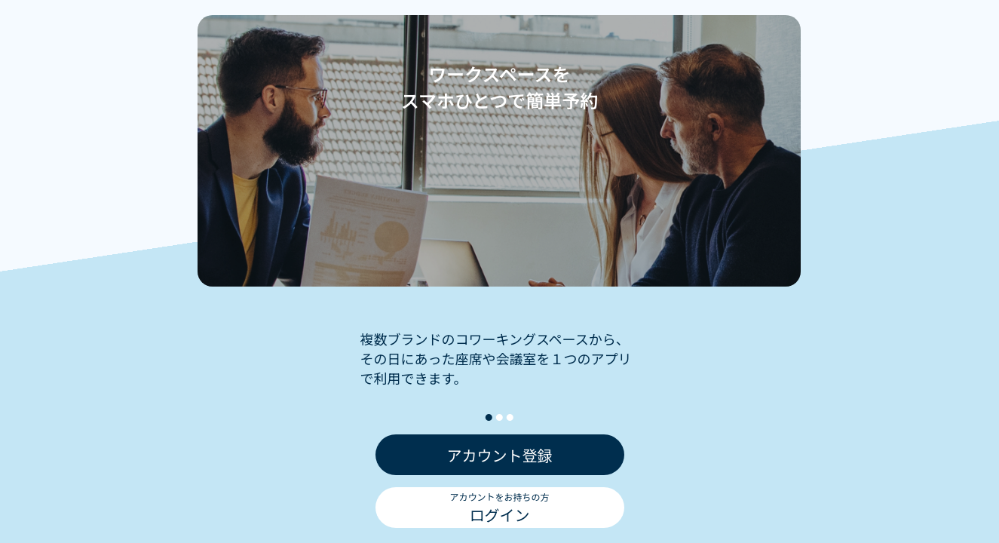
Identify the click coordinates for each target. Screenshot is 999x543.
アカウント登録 (500, 456)
